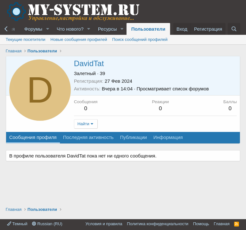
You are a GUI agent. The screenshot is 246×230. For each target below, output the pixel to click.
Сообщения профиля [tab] (33, 137)
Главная (221, 223)
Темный (17, 223)
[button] (47, 29)
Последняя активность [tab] (88, 137)
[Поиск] (234, 29)
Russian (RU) (47, 223)
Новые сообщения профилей (79, 39)
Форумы (33, 29)
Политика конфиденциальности (157, 223)
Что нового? (70, 29)
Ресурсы (107, 29)
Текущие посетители (25, 39)
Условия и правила (104, 223)
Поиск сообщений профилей (140, 39)
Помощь (201, 223)
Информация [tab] (168, 137)
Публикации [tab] (133, 137)
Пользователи (148, 29)
